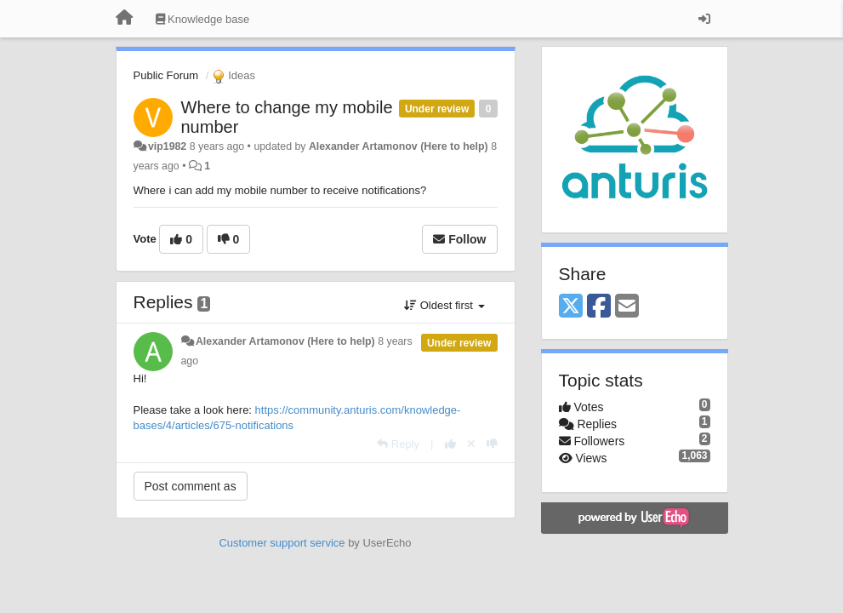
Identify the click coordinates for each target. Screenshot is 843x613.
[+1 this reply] (450, 444)
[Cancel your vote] (471, 444)
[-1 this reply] (492, 444)
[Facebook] (599, 307)
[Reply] (398, 444)
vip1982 (167, 146)
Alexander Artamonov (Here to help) (398, 146)
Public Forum (166, 75)
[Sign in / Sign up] (704, 18)
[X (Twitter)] (571, 307)
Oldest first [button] (444, 305)
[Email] (627, 307)
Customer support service (282, 542)
